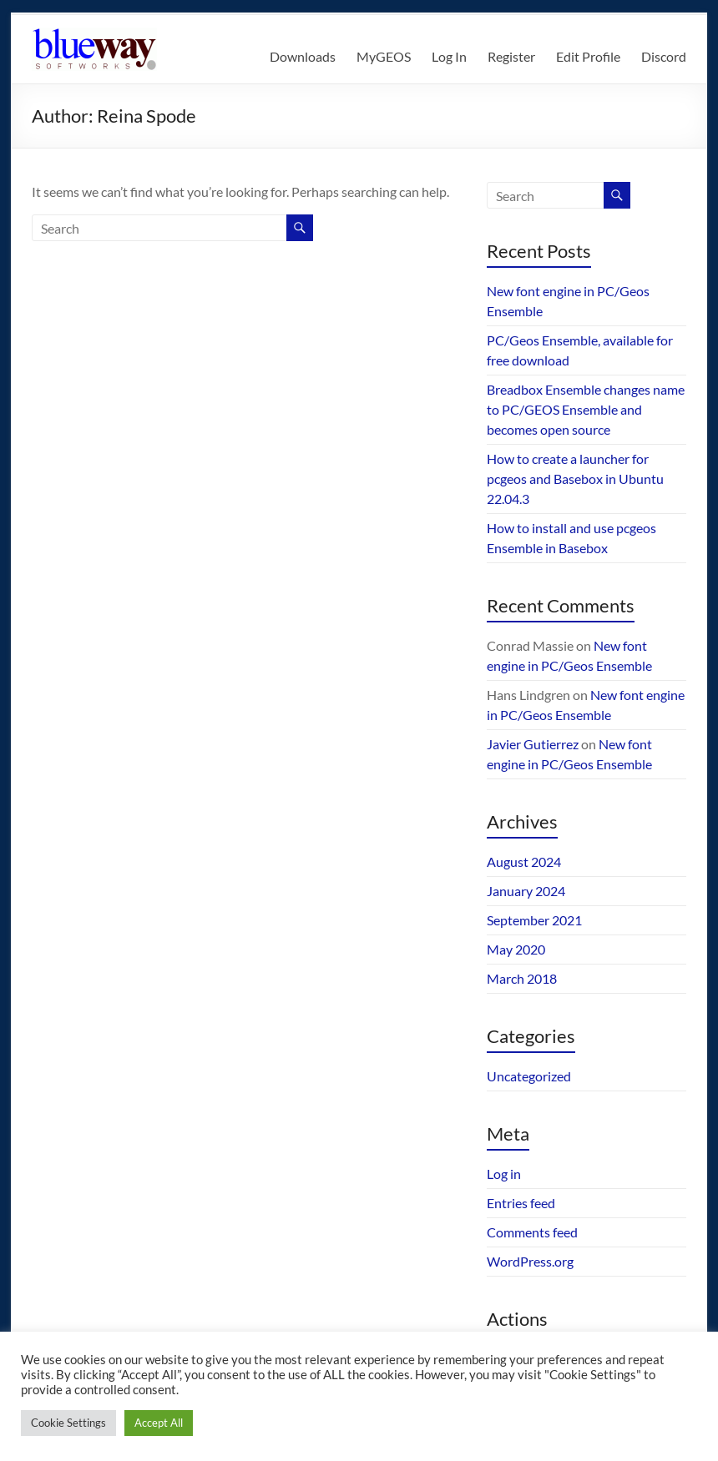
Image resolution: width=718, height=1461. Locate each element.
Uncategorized (529, 1076)
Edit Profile (588, 56)
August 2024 (524, 861)
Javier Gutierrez (533, 744)
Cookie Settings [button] (68, 1422)
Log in (504, 1173)
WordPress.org (530, 1261)
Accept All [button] (158, 1422)
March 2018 (522, 978)
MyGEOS (383, 56)
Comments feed (532, 1232)
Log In (449, 56)
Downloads (303, 56)
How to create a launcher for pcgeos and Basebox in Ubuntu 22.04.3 (575, 478)
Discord (663, 56)
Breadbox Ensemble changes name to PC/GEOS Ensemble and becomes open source (586, 409)
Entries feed (521, 1203)
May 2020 (516, 949)
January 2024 (526, 891)
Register (511, 56)
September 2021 (534, 920)
